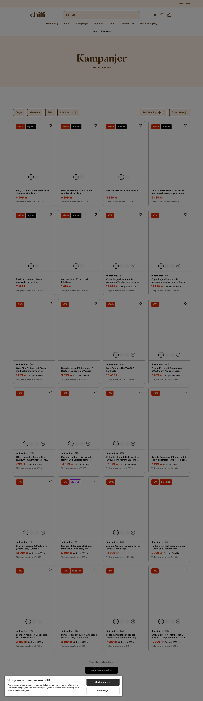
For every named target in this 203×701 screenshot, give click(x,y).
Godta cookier (103, 682)
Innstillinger (103, 691)
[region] (63, 686)
